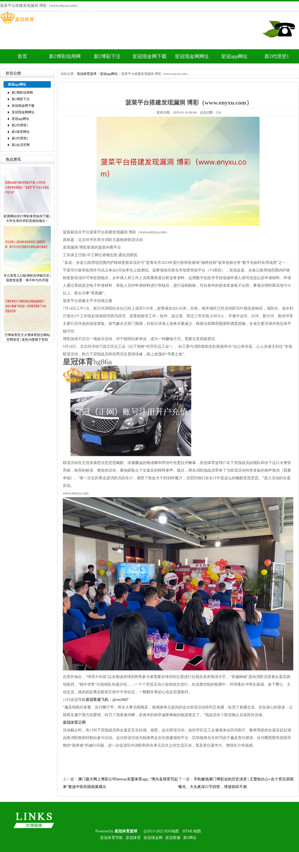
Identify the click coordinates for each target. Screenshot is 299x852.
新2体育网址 (21, 132)
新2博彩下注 (107, 56)
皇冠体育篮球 (86, 74)
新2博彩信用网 (65, 56)
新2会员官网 (21, 145)
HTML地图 (192, 831)
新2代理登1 (276, 56)
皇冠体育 (133, 838)
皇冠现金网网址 (192, 56)
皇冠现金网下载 (149, 56)
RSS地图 (171, 831)
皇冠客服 (172, 838)
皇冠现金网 (153, 838)
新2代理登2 (20, 138)
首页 (22, 56)
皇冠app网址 (234, 56)
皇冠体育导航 (111, 838)
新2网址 (190, 838)
